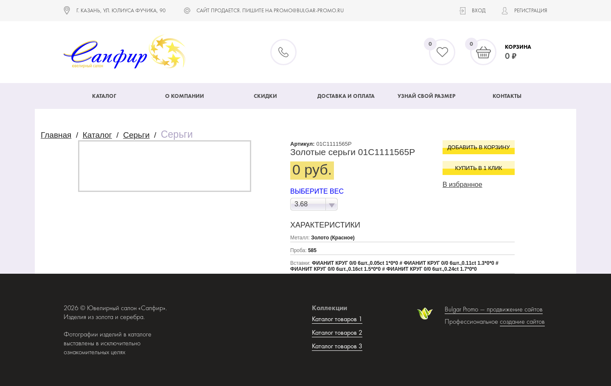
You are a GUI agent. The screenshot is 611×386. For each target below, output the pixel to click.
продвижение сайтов (515, 309)
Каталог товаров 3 (337, 346)
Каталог (104, 96)
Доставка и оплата (346, 96)
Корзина (518, 46)
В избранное (462, 184)
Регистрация (530, 10)
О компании (184, 96)
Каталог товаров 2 (337, 332)
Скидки (265, 96)
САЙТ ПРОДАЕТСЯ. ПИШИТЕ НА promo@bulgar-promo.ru (270, 10)
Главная (56, 135)
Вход (478, 10)
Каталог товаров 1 (337, 318)
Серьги (136, 135)
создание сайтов (522, 321)
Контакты (507, 96)
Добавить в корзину (479, 147)
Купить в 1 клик (478, 168)
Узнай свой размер (426, 96)
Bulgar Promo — (466, 309)
